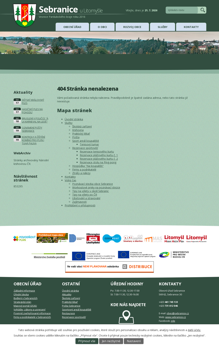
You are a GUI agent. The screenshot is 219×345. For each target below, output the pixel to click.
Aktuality (66, 294)
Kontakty (191, 27)
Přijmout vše (86, 341)
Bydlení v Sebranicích (25, 298)
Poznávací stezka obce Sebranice (92, 184)
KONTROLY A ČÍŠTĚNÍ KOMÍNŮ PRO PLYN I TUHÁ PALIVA (33, 140)
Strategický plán (22, 302)
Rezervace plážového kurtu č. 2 (99, 159)
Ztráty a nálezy (81, 173)
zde (173, 321)
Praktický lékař (81, 133)
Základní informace (24, 290)
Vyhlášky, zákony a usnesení (29, 309)
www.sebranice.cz (175, 317)
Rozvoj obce (132, 27)
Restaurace (68, 313)
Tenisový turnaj (89, 144)
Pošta (75, 137)
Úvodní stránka (74, 119)
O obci (102, 27)
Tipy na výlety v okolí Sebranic (90, 191)
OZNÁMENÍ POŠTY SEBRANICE (32, 129)
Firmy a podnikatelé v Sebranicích (32, 317)
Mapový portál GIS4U (25, 305)
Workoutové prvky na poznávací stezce (96, 187)
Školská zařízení (82, 126)
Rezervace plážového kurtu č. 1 (99, 155)
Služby (162, 27)
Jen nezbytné (111, 341)
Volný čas (70, 180)
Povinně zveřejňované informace (32, 313)
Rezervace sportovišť (85, 148)
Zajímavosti (79, 202)
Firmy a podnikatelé (84, 169)
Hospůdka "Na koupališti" (88, 166)
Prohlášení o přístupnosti (80, 205)
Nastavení (134, 341)
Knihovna (78, 130)
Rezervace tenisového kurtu (97, 151)
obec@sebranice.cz (178, 313)
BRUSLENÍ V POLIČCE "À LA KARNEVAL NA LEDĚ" (35, 120)
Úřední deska (21, 294)
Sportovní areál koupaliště (76, 309)
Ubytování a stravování (86, 198)
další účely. (194, 330)
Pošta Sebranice (71, 305)
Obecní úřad (72, 27)
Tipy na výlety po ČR (84, 194)
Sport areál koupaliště (85, 141)
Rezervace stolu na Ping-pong (98, 162)
